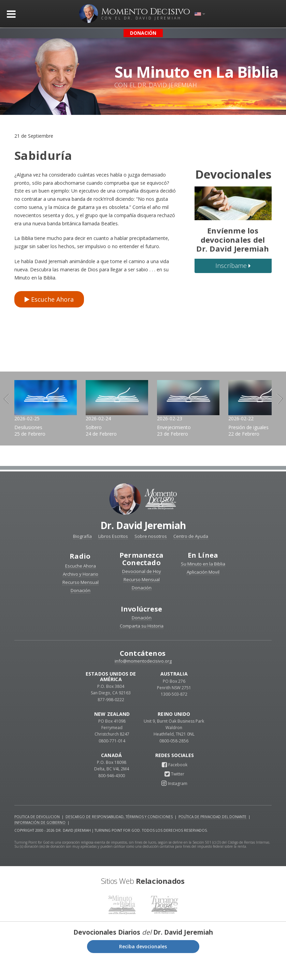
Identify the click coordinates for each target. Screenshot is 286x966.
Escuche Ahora (49, 299)
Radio (80, 562)
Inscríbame (233, 265)
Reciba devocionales (143, 952)
